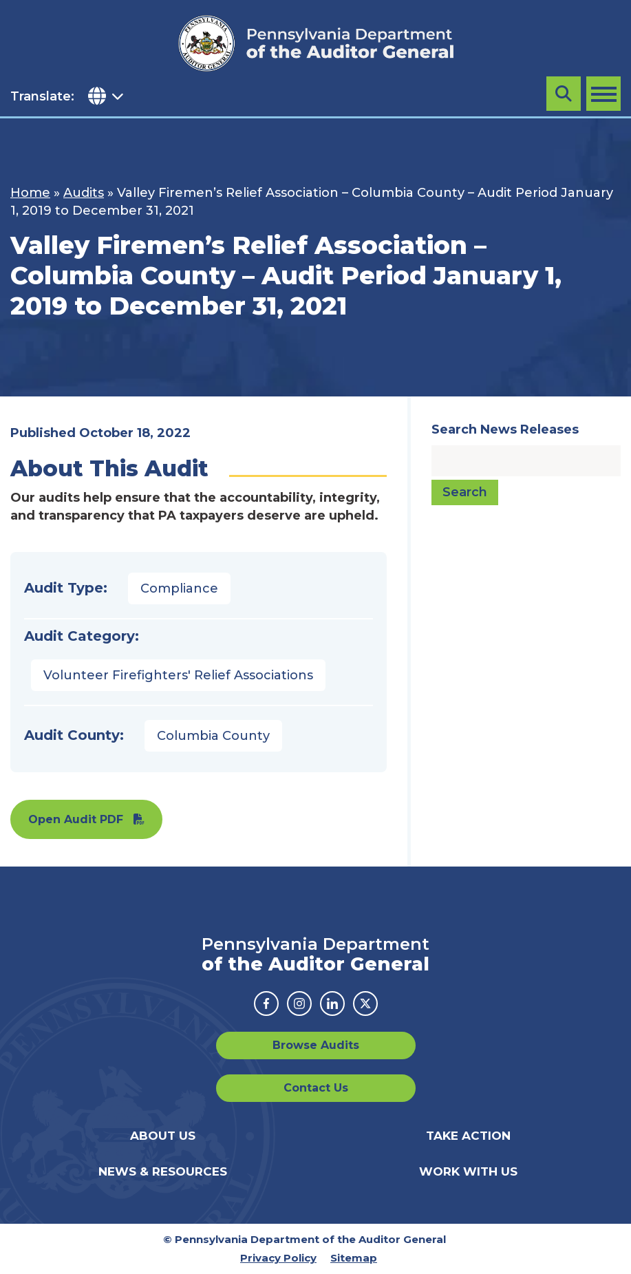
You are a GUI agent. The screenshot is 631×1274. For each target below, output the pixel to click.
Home (30, 192)
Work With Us (468, 1171)
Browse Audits (315, 1045)
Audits (83, 192)
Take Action (468, 1136)
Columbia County (213, 735)
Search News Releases (505, 429)
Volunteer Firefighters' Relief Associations (178, 675)
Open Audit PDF (75, 819)
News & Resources (162, 1171)
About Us (162, 1136)
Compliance (179, 588)
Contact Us (316, 1087)
